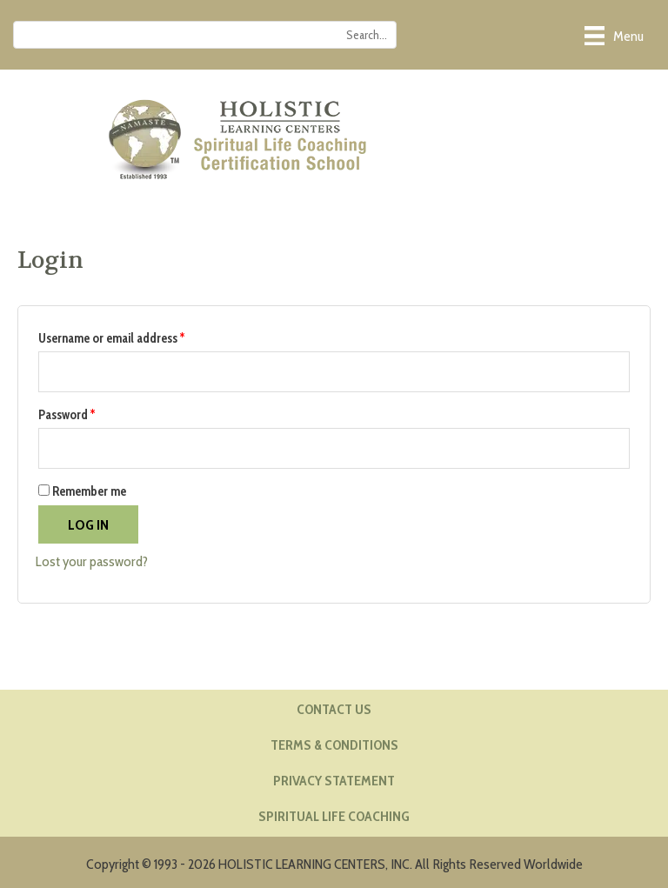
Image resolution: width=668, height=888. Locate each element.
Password (89, 413)
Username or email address (134, 336)
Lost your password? (92, 561)
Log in (88, 524)
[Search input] (205, 35)
